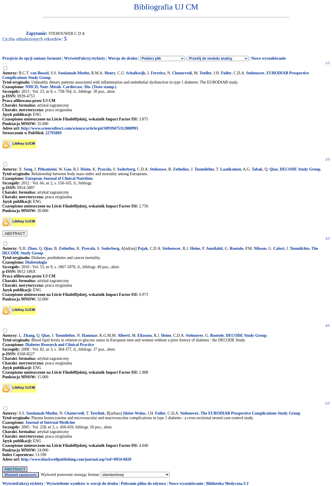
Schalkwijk (135, 73)
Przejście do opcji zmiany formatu (31, 58)
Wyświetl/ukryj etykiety (84, 58)
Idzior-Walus (134, 413)
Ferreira (158, 73)
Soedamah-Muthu (73, 73)
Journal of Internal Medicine (50, 422)
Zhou (32, 248)
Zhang (29, 335)
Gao (67, 169)
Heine (86, 169)
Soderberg (126, 169)
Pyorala (104, 169)
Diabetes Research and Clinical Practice (59, 345)
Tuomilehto (204, 169)
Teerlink (97, 413)
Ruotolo (236, 248)
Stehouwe (158, 169)
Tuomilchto (300, 248)
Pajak (143, 248)
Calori (278, 248)
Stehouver (194, 335)
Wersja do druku (122, 58)
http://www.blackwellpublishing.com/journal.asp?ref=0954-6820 (76, 459)
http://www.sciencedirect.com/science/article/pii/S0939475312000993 (79, 128)
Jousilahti (214, 248)
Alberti (123, 335)
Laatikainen (230, 169)
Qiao (274, 169)
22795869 (53, 133)
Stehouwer (255, 73)
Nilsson (260, 248)
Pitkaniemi (47, 169)
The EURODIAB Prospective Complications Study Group (250, 413)
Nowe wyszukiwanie (268, 58)
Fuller (226, 73)
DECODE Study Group (300, 169)
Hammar (89, 335)
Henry (110, 73)
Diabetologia (36, 262)
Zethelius (181, 169)
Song (28, 169)
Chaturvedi (182, 73)
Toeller (205, 73)
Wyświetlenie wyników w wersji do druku (82, 483)
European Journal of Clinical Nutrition (59, 178)
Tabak (257, 169)
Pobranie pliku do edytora (143, 483)
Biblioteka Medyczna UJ (227, 483)
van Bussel (39, 73)
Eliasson (144, 335)
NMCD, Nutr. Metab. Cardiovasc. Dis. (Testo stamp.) (70, 87)
